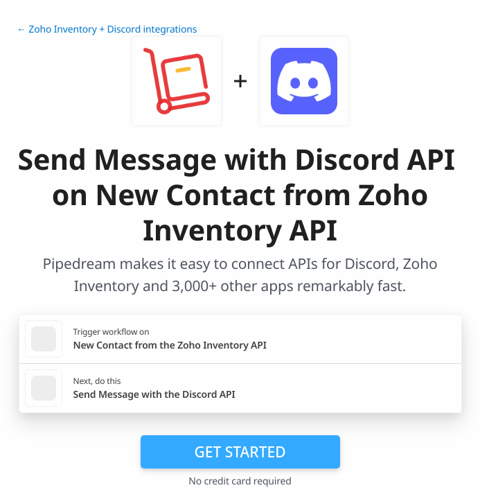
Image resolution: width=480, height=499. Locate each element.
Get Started (240, 452)
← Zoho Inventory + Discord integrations (107, 29)
